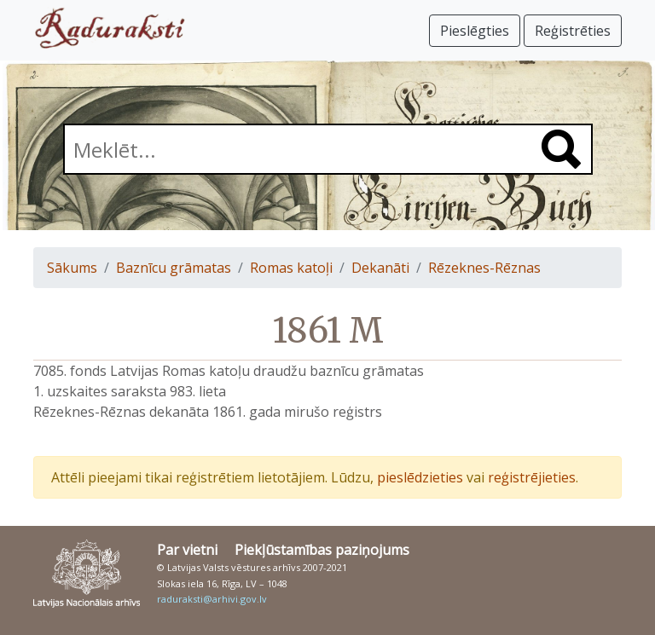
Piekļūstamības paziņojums (322, 549)
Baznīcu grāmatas (173, 267)
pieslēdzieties (420, 477)
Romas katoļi (291, 267)
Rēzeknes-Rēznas (484, 267)
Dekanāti (380, 267)
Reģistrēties (573, 30)
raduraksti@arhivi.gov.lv (212, 598)
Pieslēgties (474, 30)
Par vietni (187, 549)
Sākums (72, 267)
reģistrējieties (532, 477)
